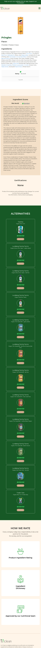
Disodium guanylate (17, 65)
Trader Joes (20, 493)
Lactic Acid (16, 63)
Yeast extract (4, 66)
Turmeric (26, 65)
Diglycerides (24, 55)
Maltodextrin (11, 55)
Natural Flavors (5, 58)
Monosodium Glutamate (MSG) (18, 56)
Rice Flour (4, 55)
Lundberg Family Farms (20, 246)
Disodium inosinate (6, 65)
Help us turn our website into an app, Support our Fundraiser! (20, 2)
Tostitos (20, 222)
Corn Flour (29, 53)
